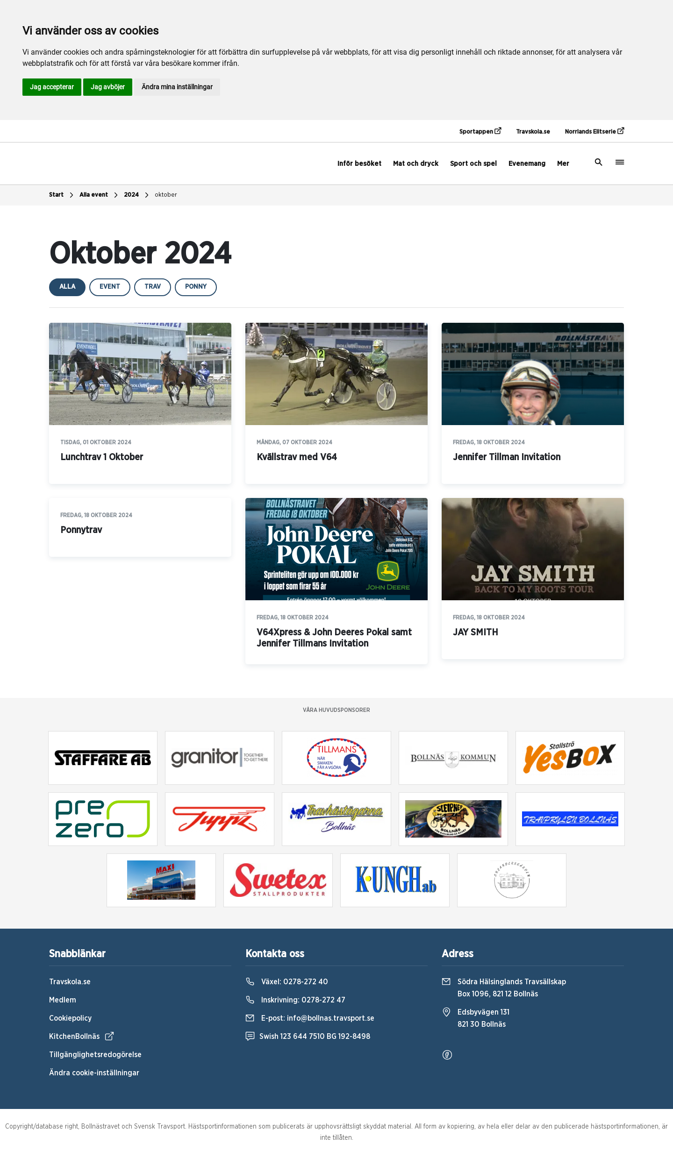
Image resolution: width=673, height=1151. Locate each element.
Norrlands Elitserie (594, 131)
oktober (166, 195)
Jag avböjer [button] (108, 87)
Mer (563, 163)
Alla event (99, 195)
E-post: (309, 1018)
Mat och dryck (415, 163)
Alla (67, 287)
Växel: (286, 982)
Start (62, 195)
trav (152, 287)
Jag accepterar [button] (52, 87)
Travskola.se (533, 132)
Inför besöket (359, 163)
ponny (196, 287)
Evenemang (526, 163)
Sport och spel (473, 163)
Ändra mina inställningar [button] (177, 87)
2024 (137, 195)
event (110, 287)
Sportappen (480, 131)
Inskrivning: (295, 1000)
